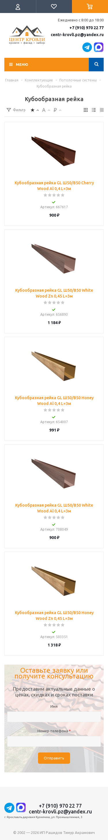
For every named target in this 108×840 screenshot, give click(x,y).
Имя (54, 706)
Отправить (54, 758)
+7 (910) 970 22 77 (86, 28)
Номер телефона (54, 731)
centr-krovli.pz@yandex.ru (77, 35)
